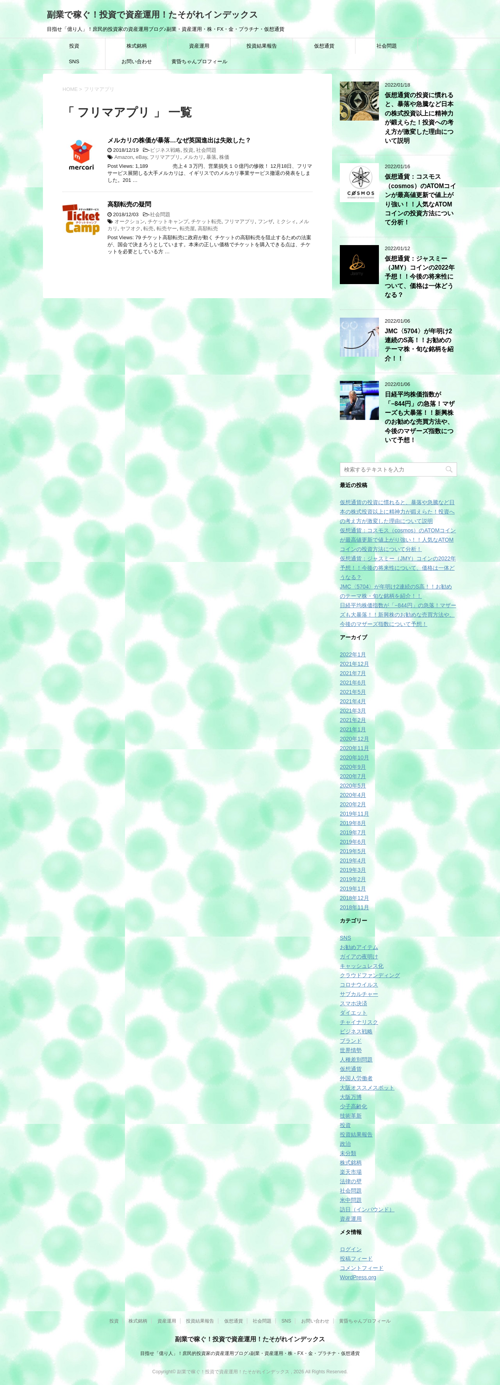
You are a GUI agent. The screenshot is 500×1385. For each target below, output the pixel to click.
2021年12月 (354, 664)
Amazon (123, 157)
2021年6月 (353, 682)
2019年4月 (353, 860)
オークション (129, 221)
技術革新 (351, 1116)
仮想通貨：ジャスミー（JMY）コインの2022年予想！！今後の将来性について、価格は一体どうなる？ (420, 277)
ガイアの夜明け (359, 956)
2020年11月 (354, 748)
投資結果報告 (261, 46)
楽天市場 (351, 1172)
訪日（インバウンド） (367, 1209)
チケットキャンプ (168, 221)
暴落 (211, 157)
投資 (74, 46)
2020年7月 (353, 776)
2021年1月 (353, 729)
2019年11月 (354, 814)
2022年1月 (353, 654)
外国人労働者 (356, 1078)
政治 (345, 1144)
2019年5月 (353, 851)
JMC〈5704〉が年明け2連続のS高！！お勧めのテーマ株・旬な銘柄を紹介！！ (419, 345)
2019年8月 (353, 823)
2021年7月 (353, 673)
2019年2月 (353, 879)
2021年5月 (353, 692)
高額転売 (208, 228)
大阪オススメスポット (367, 1088)
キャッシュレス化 (362, 966)
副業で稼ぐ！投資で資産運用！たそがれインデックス (152, 15)
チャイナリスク (359, 1022)
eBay (141, 157)
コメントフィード (362, 1268)
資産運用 (199, 46)
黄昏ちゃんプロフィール (199, 61)
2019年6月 (353, 842)
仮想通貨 (324, 46)
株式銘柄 (137, 46)
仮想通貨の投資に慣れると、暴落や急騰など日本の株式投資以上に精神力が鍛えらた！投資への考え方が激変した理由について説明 (419, 118)
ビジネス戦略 (165, 150)
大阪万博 (351, 1097)
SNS (74, 61)
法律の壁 (351, 1181)
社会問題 (387, 46)
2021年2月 (353, 720)
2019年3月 (353, 870)
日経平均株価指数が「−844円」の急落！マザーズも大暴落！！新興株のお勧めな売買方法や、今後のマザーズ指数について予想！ (420, 417)
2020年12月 (354, 739)
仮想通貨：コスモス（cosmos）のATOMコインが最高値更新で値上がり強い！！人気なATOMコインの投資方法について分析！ (398, 539)
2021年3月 (353, 711)
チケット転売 (206, 221)
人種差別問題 (356, 1059)
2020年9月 (353, 767)
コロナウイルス (359, 984)
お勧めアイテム (359, 947)
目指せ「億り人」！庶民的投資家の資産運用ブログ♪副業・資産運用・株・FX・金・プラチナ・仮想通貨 (249, 1353)
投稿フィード (356, 1258)
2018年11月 (354, 907)
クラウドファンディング (370, 975)
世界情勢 (351, 1050)
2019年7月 (353, 832)
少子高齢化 (353, 1106)
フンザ (265, 221)
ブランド (351, 1041)
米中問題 (351, 1200)
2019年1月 (353, 888)
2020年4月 (353, 795)
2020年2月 (353, 804)
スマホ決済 (353, 1003)
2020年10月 (354, 757)
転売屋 (187, 228)
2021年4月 (353, 701)
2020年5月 (353, 785)
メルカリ (193, 157)
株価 (224, 157)
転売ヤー (167, 228)
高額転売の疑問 (129, 204)
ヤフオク (130, 228)
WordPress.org (358, 1277)
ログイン (351, 1249)
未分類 (348, 1153)
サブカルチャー (359, 994)
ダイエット (353, 1013)
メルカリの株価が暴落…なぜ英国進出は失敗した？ (179, 140)
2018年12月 (354, 898)
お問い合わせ (136, 61)
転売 (148, 228)
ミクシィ (286, 221)
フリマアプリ (165, 157)
